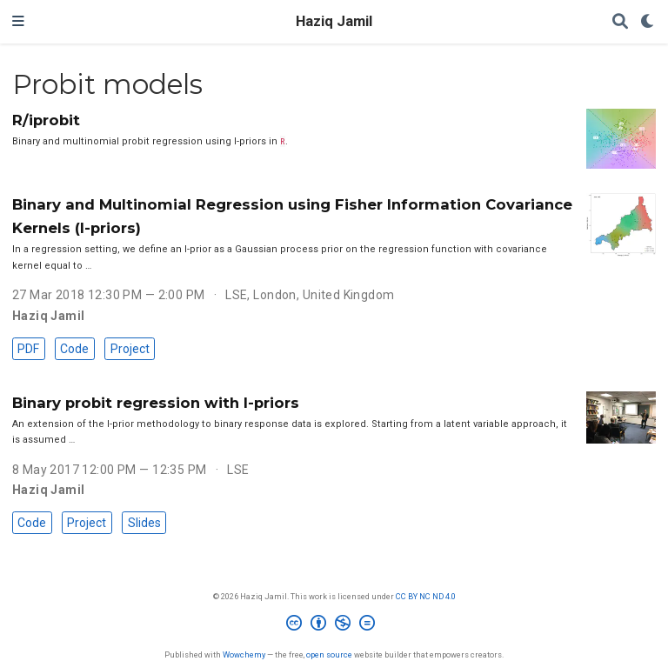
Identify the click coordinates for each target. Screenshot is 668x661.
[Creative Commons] (334, 625)
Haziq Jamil (334, 21)
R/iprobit (46, 120)
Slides (144, 523)
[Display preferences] (648, 22)
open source (329, 654)
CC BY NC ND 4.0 (426, 596)
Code (74, 349)
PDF (28, 349)
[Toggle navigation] (18, 21)
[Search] (620, 22)
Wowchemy (244, 654)
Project (130, 349)
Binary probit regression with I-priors (155, 402)
